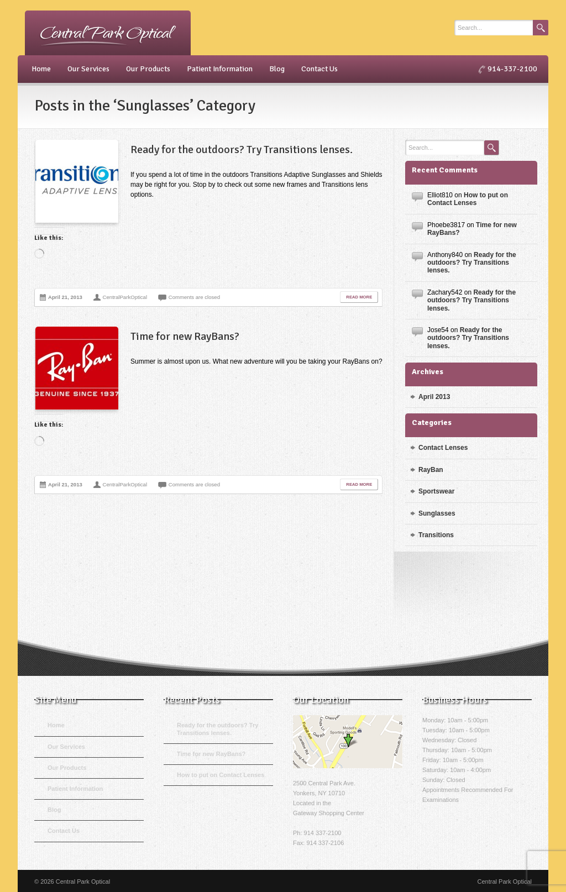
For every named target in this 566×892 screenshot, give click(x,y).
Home (41, 69)
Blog (277, 69)
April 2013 (434, 397)
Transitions (436, 535)
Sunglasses (436, 513)
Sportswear (436, 491)
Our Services (88, 69)
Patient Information (220, 69)
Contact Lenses (443, 448)
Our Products (148, 69)
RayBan (430, 470)
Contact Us (319, 69)
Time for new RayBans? (184, 336)
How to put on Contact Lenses (467, 199)
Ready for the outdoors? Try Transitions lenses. (241, 149)
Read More (359, 297)
